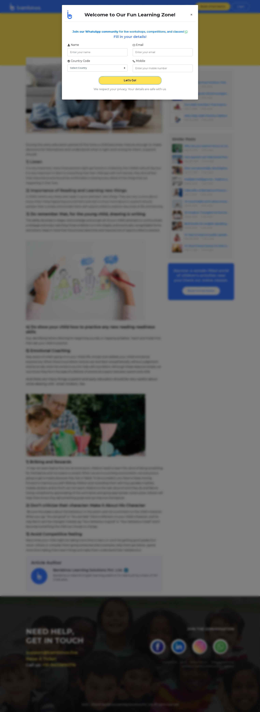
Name (73, 44)
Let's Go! (130, 80)
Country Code (78, 61)
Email (138, 44)
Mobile (139, 61)
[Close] (191, 14)
